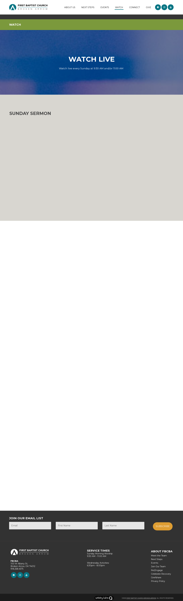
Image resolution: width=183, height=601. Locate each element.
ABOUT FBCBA (161, 551)
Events (154, 563)
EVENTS (104, 7)
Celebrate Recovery (161, 574)
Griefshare (156, 577)
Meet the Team (159, 555)
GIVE (148, 7)
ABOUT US (69, 7)
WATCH (119, 7)
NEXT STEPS (87, 7)
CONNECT (134, 7)
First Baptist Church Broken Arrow (141, 598)
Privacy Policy (158, 581)
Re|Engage (157, 570)
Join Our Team (158, 566)
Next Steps (156, 559)
